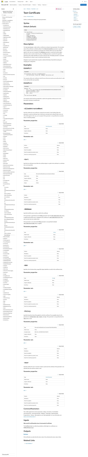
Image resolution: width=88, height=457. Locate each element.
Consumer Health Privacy (34, 453)
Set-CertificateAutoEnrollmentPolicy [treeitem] (9, 230)
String (54, 232)
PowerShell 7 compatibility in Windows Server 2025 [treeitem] (7, 21)
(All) (25, 139)
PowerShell (33, 8)
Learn (25, 8)
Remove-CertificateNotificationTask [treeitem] (9, 226)
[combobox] (8, 12)
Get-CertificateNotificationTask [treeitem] (9, 208)
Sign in (85, 1)
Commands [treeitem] (6, 187)
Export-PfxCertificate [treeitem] (8, 195)
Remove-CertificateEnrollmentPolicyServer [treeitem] (9, 222)
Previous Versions (11, 453)
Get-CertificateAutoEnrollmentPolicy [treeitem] (9, 200)
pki (37, 8)
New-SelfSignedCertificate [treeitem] (9, 219)
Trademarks (49, 453)
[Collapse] (13, 9)
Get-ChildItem (29, 443)
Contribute (21, 453)
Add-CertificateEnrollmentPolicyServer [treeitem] (9, 190)
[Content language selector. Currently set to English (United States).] (6, 451)
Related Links (76, 20)
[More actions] (63, 9)
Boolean (26, 434)
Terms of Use (43, 453)
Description (76, 12)
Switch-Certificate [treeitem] (7, 233)
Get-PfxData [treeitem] (6, 211)
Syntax (75, 11)
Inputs (75, 17)
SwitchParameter (49, 126)
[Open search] (82, 2)
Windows (28, 8)
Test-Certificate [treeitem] (7, 235)
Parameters (76, 15)
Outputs (76, 18)
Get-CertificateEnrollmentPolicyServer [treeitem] (9, 205)
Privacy (26, 453)
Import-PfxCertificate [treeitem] (8, 214)
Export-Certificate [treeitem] (7, 193)
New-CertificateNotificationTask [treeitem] (9, 217)
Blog (16, 453)
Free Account (83, 4)
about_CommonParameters (29, 416)
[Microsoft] (2, 1)
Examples (76, 14)
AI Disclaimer (3, 453)
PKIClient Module (30, 16)
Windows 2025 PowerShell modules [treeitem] (7, 18)
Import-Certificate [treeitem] (7, 212)
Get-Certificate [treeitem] (7, 197)
